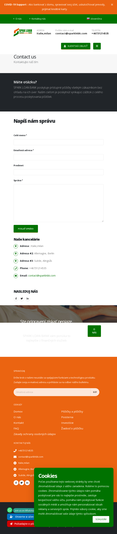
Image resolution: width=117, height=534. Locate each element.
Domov (18, 411)
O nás (18, 18)
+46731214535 (100, 33)
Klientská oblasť (76, 46)
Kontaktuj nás (37, 18)
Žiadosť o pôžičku (72, 428)
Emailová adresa (23, 150)
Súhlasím (100, 519)
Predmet (19, 165)
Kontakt (19, 422)
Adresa (40, 30)
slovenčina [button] (94, 18)
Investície (67, 422)
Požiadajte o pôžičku (25, 523)
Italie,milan (44, 33)
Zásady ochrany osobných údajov (35, 434)
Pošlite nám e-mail (64, 30)
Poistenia (67, 417)
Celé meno (19, 135)
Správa (17, 180)
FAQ (16, 428)
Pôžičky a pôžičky (72, 411)
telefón (96, 30)
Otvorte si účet (22, 516)
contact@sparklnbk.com (71, 33)
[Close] (112, 4)
